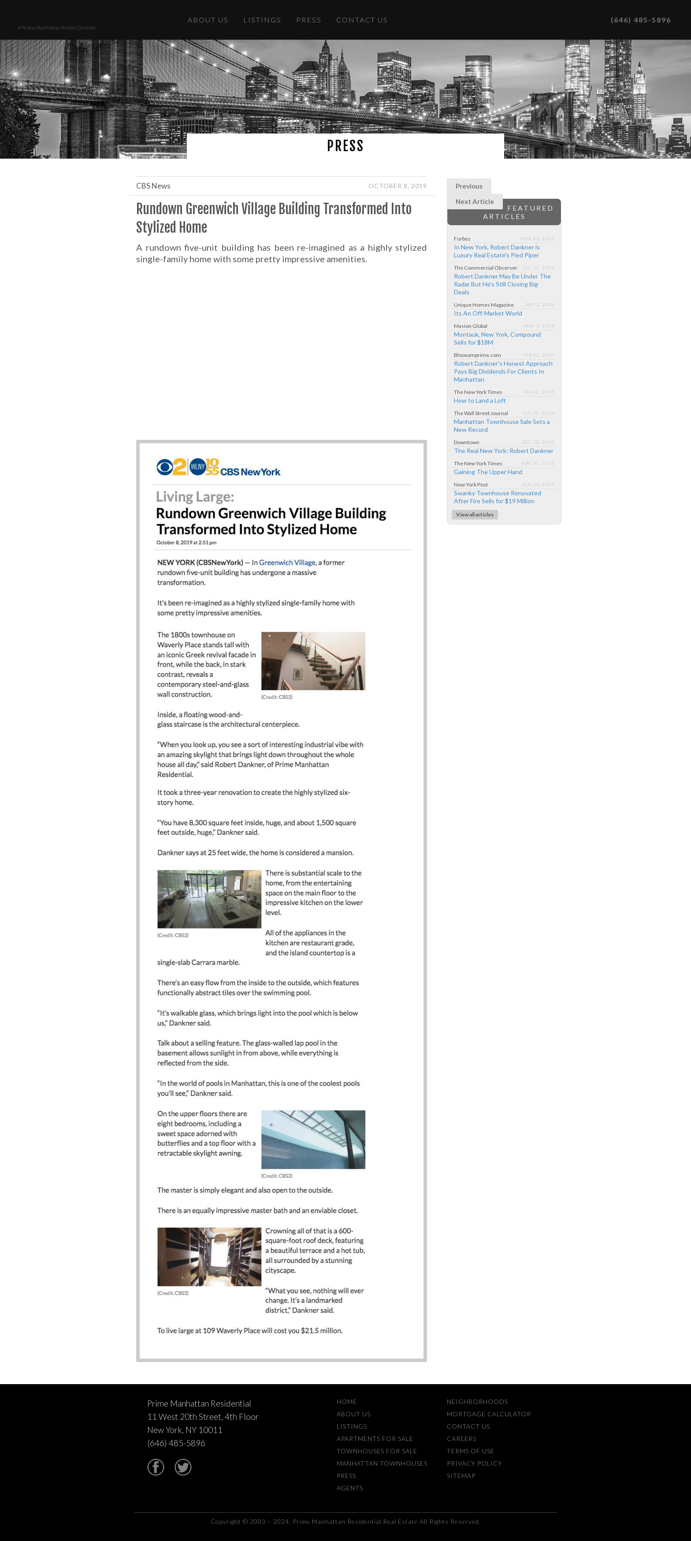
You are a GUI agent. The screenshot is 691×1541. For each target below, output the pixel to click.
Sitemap (461, 1475)
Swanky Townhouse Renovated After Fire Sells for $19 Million (497, 497)
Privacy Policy (474, 1463)
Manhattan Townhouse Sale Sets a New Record (502, 425)
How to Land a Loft (480, 400)
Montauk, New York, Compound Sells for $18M (497, 338)
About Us (208, 19)
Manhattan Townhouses (382, 1463)
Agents (350, 1488)
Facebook (155, 1467)
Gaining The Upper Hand (488, 471)
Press (309, 19)
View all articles (475, 514)
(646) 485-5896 (633, 19)
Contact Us (362, 19)
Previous (469, 186)
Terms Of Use (470, 1451)
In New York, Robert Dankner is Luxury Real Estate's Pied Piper (497, 251)
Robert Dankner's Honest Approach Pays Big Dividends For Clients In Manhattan (503, 371)
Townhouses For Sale (377, 1451)
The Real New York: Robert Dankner (504, 450)
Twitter (183, 1467)
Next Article (475, 201)
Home (347, 1401)
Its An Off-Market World (488, 313)
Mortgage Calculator (489, 1414)
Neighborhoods (477, 1401)
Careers (461, 1438)
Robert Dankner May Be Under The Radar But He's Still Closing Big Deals (502, 284)
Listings (262, 19)
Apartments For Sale (375, 1438)
